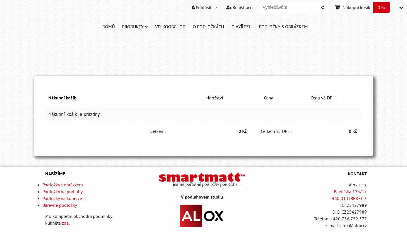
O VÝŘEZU (241, 26)
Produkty (135, 26)
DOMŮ (108, 26)
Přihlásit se (204, 7)
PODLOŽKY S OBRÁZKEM (283, 26)
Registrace (239, 7)
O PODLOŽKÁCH (208, 26)
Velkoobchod (170, 26)
